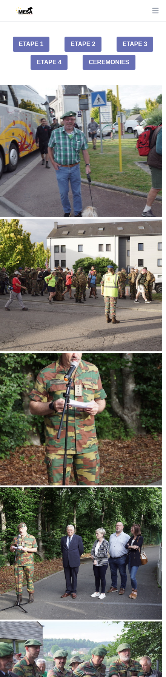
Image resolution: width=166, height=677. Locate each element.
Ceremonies (109, 62)
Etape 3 (135, 44)
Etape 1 (31, 44)
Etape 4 (49, 62)
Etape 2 (83, 44)
